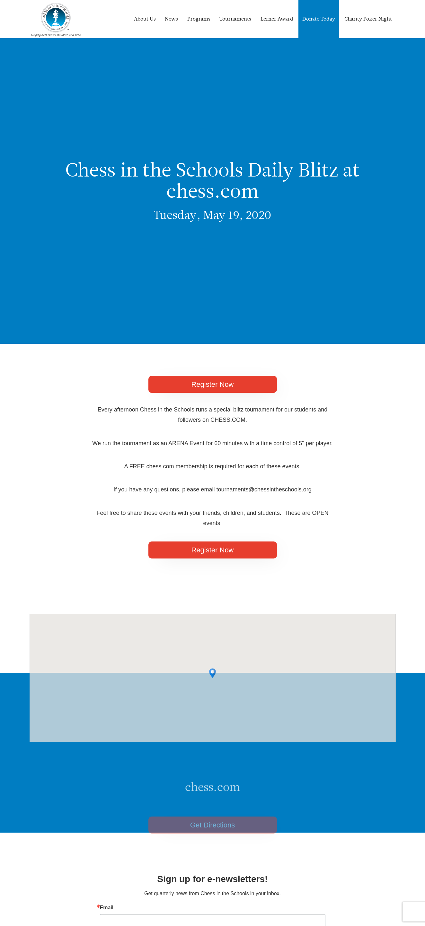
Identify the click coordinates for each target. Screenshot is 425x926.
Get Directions (212, 834)
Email (107, 907)
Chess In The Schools (56, 20)
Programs (198, 18)
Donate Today (318, 18)
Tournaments (235, 18)
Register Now (212, 384)
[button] (212, 680)
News (171, 18)
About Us (145, 18)
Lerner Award (277, 18)
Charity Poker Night (368, 18)
